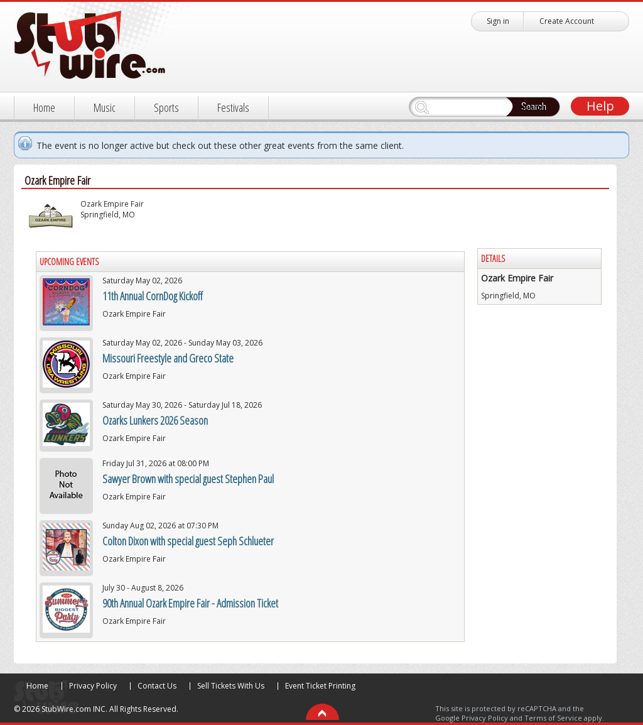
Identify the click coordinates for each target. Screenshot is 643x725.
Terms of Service (553, 717)
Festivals (233, 107)
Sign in (498, 21)
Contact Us (157, 685)
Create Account (566, 21)
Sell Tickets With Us (230, 685)
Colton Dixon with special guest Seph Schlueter (188, 540)
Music (105, 107)
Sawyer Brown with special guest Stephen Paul (188, 478)
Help (600, 105)
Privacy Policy (93, 685)
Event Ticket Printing (320, 685)
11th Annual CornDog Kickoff (152, 295)
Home (44, 107)
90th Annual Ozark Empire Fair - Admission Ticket (190, 603)
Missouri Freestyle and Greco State (168, 358)
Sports (166, 107)
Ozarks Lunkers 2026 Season (155, 420)
